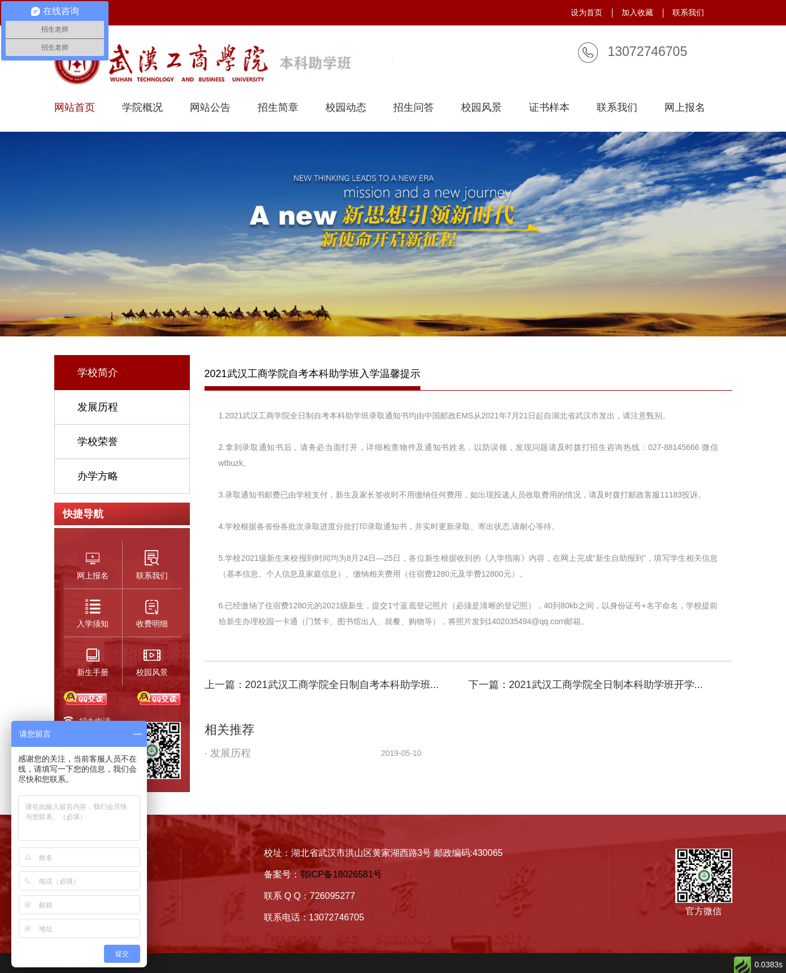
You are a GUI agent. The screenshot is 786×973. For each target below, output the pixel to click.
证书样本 (549, 107)
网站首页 (74, 107)
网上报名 (685, 107)
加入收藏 (637, 12)
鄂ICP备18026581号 (341, 874)
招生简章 (278, 107)
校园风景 (481, 107)
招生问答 (413, 107)
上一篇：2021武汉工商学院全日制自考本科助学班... (322, 685)
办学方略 (97, 476)
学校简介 (97, 372)
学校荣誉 (97, 441)
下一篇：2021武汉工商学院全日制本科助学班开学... (585, 685)
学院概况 (142, 107)
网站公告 (210, 107)
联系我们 (688, 12)
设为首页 (586, 12)
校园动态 (345, 107)
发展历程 (97, 407)
